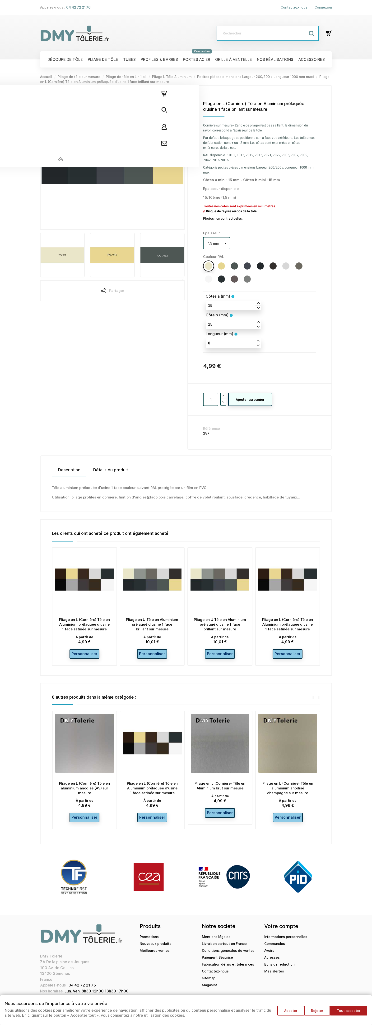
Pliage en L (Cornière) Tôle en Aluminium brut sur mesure (220, 788)
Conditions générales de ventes (228, 956)
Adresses (272, 963)
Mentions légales (216, 942)
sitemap (208, 984)
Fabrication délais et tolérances (228, 970)
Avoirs (269, 956)
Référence (211, 428)
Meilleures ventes (155, 956)
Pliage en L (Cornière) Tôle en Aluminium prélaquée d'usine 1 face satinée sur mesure (84, 624)
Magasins (210, 991)
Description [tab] (69, 470)
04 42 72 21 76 (82, 990)
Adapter (286, 1013)
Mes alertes (274, 977)
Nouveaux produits (155, 949)
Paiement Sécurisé (217, 963)
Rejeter (315, 1013)
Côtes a (218, 296)
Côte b (217, 315)
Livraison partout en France (224, 949)
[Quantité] (210, 399)
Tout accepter (348, 1013)
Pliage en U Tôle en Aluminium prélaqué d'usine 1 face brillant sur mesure (152, 624)
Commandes (274, 949)
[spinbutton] (233, 305)
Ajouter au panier (250, 399)
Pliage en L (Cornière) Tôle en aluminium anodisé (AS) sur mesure (84, 791)
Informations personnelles (285, 942)
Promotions (149, 942)
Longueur (219, 333)
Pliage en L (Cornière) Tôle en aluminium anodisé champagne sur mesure (287, 791)
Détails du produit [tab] (110, 470)
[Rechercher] (268, 33)
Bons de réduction (279, 970)
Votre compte (281, 932)
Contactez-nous (294, 7)
